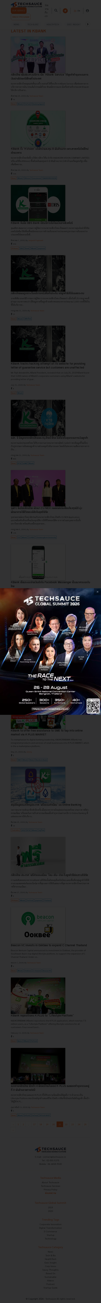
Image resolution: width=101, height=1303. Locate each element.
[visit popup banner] (50, 651)
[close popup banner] (97, 591)
